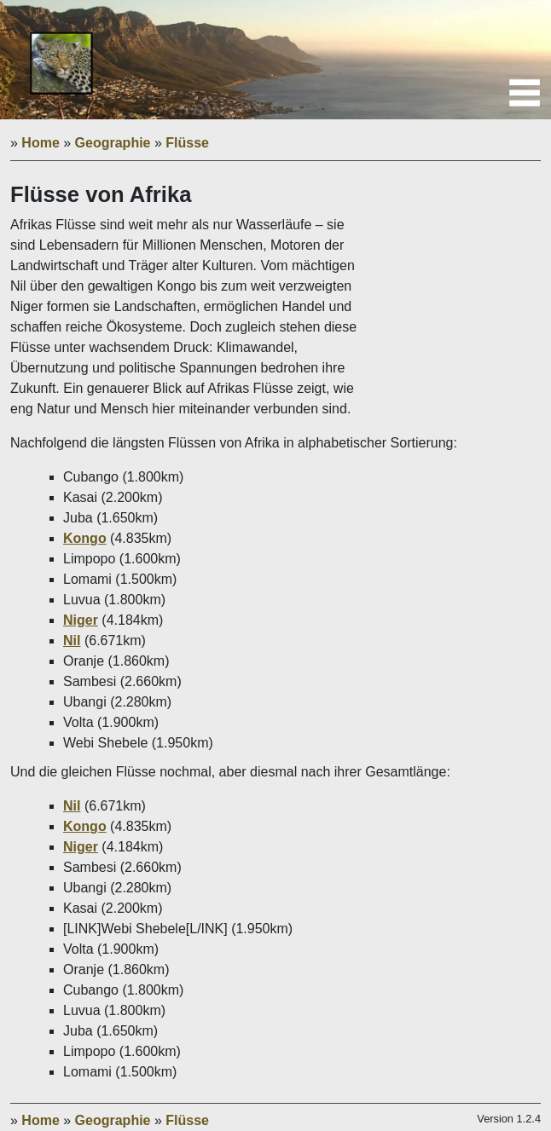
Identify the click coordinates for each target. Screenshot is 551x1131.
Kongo (85, 538)
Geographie (113, 143)
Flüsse (187, 143)
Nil (71, 640)
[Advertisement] (459, 305)
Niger (80, 620)
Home (40, 143)
